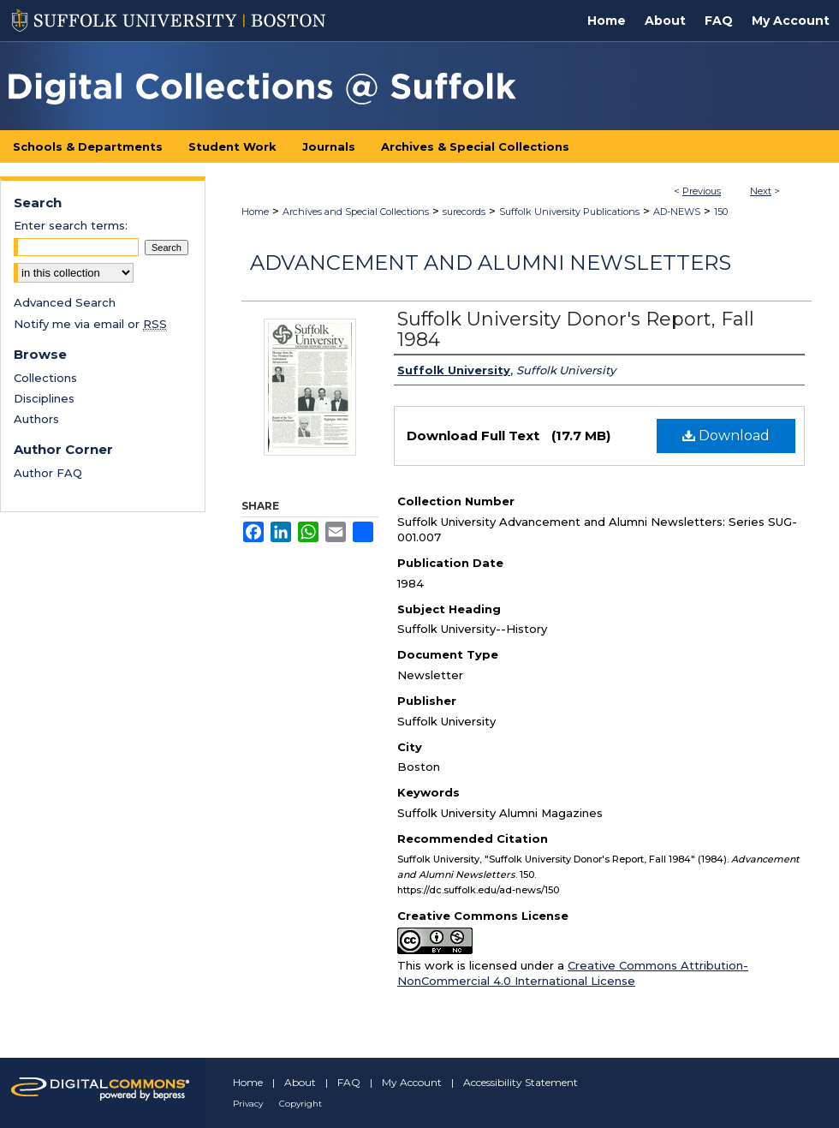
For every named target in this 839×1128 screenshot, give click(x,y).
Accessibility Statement (520, 1082)
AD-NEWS (676, 212)
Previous (701, 191)
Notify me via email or (90, 324)
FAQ (348, 1082)
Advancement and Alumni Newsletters (490, 262)
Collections (45, 378)
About (300, 1082)
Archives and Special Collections (356, 212)
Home (255, 212)
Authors (36, 419)
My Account (412, 1082)
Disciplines (44, 398)
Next (760, 191)
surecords (464, 212)
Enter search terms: (71, 225)
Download (726, 435)
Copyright (300, 1103)
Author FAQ (48, 473)
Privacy (248, 1103)
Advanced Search (65, 302)
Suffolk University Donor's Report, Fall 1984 (575, 329)
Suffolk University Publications (569, 212)
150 (721, 212)
